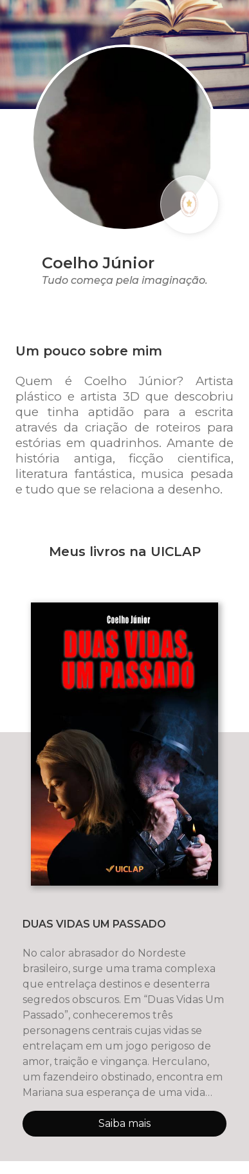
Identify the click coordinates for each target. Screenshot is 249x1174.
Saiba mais (124, 1123)
